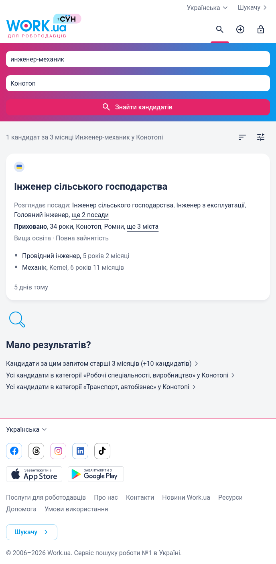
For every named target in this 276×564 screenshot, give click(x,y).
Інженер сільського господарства (90, 186)
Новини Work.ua (186, 497)
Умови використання (76, 509)
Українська (27, 430)
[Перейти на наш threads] (36, 451)
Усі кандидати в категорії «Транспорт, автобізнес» (102, 387)
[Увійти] (261, 29)
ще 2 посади (90, 215)
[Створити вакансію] (240, 29)
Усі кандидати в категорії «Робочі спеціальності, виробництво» (122, 375)
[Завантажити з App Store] (34, 474)
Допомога (21, 509)
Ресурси (230, 497)
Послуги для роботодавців (46, 497)
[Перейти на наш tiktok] (102, 451)
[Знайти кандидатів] (220, 29)
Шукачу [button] (32, 532)
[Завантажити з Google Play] (96, 474)
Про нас (106, 497)
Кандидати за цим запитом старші (103, 363)
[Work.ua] (36, 30)
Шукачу (254, 7)
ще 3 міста (142, 226)
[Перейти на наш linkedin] (80, 451)
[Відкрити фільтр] (261, 137)
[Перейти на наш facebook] (14, 451)
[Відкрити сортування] (242, 137)
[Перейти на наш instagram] (58, 451)
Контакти (140, 497)
